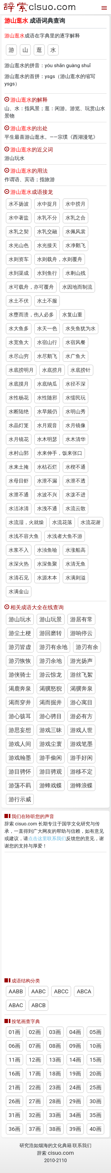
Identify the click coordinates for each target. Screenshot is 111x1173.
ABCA (84, 991)
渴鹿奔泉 (20, 688)
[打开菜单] (103, 7)
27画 (35, 1101)
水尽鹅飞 (47, 356)
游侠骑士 (20, 674)
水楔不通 (75, 467)
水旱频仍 (47, 411)
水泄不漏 (47, 481)
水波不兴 (47, 495)
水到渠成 (19, 273)
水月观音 (47, 425)
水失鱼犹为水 (80, 328)
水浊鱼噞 (47, 550)
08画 (55, 1046)
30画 (95, 1101)
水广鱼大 (75, 356)
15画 (95, 1059)
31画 (14, 1115)
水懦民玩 (75, 398)
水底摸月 (19, 384)
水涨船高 (75, 550)
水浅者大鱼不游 (64, 536)
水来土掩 (19, 467)
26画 (14, 1101)
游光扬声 (81, 660)
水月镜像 (75, 425)
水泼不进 (75, 495)
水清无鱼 (75, 564)
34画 (75, 1115)
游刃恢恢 (20, 660)
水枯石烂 (47, 467)
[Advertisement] (55, 913)
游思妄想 (20, 730)
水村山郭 (19, 453)
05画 (95, 1032)
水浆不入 (19, 550)
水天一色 (47, 328)
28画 (55, 1101)
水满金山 (19, 591)
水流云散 (75, 508)
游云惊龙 (50, 674)
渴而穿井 (20, 702)
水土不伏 (19, 301)
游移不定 (81, 771)
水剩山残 (75, 273)
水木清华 (75, 439)
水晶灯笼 (19, 425)
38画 (55, 1129)
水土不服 (47, 301)
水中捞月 (75, 204)
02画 (35, 1032)
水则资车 (19, 259)
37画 (35, 1129)
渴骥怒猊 (50, 688)
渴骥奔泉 (81, 688)
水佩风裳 (75, 231)
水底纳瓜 (47, 384)
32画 (35, 1115)
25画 (95, 1087)
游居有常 (81, 619)
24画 (75, 1087)
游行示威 (20, 799)
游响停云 (81, 633)
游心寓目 (81, 702)
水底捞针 (80, 370)
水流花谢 (91, 522)
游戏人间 (20, 744)
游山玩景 (50, 619)
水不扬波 (19, 204)
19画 (75, 1073)
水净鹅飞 (75, 245)
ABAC (16, 1005)
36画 (14, 1129)
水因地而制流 (77, 287)
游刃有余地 (53, 647)
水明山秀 (75, 411)
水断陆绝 (19, 411)
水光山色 (19, 245)
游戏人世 (81, 730)
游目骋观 (50, 771)
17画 (35, 1073)
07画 (35, 1046)
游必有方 (81, 716)
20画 (95, 1073)
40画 (95, 1129)
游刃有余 (87, 647)
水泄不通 (19, 495)
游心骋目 (50, 716)
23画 (55, 1087)
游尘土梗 (20, 633)
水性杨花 (19, 398)
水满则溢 (75, 578)
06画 (14, 1046)
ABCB (38, 1005)
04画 (75, 1032)
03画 (55, 1032)
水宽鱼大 (19, 342)
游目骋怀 (20, 771)
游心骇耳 (20, 716)
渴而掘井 (50, 702)
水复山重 (72, 315)
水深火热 (19, 564)
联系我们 (82, 1145)
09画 (75, 1046)
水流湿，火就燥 (26, 522)
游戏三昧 (50, 730)
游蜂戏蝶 (50, 785)
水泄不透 (75, 481)
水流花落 (62, 522)
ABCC (61, 991)
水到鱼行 (47, 273)
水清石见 (19, 578)
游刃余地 (50, 660)
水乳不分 (47, 218)
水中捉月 (47, 204)
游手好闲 (81, 757)
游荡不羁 (20, 785)
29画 (75, 1101)
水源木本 (47, 578)
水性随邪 (47, 398)
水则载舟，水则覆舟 (59, 259)
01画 (14, 1032)
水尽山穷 (19, 356)
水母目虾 (19, 481)
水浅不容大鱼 (24, 536)
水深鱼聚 (47, 564)
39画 (75, 1129)
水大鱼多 (19, 328)
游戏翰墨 (20, 757)
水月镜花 (19, 439)
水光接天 (47, 245)
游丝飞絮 (81, 674)
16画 (14, 1073)
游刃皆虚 (20, 647)
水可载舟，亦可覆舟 (31, 287)
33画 (55, 1115)
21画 (14, 1087)
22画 (35, 1087)
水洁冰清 (19, 508)
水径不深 (75, 384)
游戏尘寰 (50, 744)
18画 (55, 1073)
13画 (55, 1059)
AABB (16, 991)
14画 (75, 1059)
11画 (14, 1059)
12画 (35, 1059)
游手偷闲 (50, 757)
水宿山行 (47, 342)
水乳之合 (75, 218)
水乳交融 (47, 231)
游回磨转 (50, 633)
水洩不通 (47, 508)
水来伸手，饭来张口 (59, 453)
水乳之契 (19, 231)
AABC (38, 991)
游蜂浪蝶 (81, 785)
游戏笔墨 (81, 744)
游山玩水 (20, 619)
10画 (95, 1046)
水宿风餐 (75, 342)
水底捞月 (52, 370)
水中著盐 (19, 218)
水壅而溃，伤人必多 (31, 315)
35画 (95, 1115)
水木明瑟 (47, 439)
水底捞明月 (21, 370)
